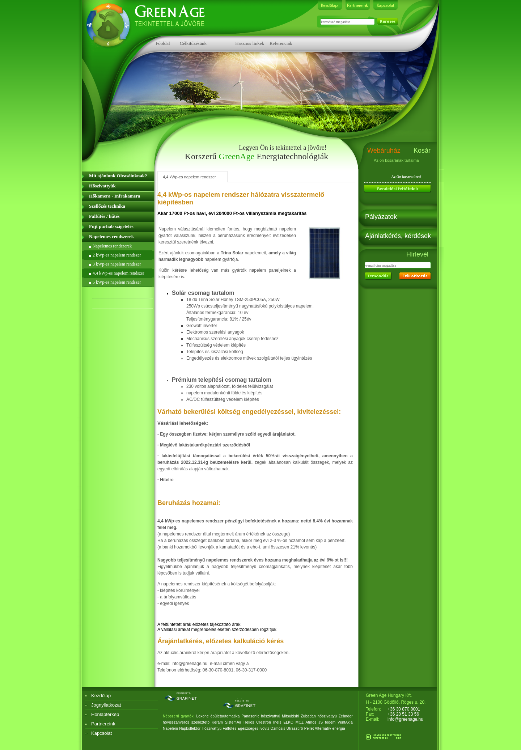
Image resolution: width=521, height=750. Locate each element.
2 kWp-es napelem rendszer (117, 255)
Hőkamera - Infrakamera (114, 196)
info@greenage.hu (405, 719)
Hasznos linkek (249, 43)
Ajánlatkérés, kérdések (398, 236)
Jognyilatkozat (106, 705)
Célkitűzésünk (193, 43)
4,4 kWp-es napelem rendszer (118, 273)
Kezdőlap (101, 695)
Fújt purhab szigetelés (111, 226)
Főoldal (163, 43)
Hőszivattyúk (102, 185)
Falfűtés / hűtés (104, 216)
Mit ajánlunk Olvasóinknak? (118, 175)
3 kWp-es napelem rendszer (117, 264)
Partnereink (103, 723)
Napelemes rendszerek (111, 236)
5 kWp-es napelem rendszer (117, 282)
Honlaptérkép (105, 714)
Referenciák (281, 43)
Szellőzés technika (107, 206)
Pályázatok (381, 216)
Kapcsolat (101, 733)
